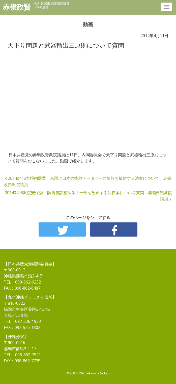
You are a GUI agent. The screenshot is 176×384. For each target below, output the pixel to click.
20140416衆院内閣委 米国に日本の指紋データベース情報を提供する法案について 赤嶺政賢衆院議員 (87, 181)
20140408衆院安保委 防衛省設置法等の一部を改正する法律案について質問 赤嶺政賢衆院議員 (88, 195)
